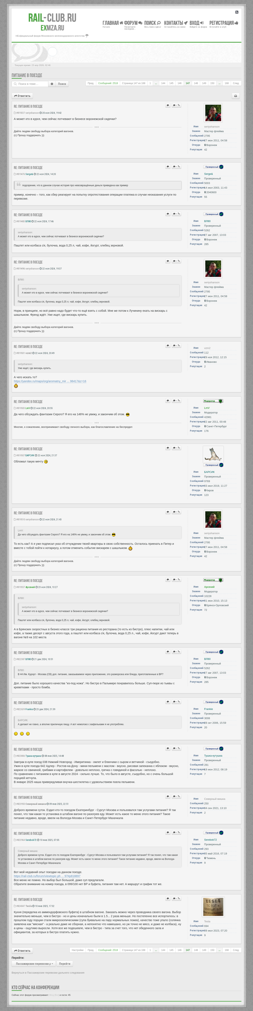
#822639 (19, 709)
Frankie (29, 709)
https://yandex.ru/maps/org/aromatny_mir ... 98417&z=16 (50, 381)
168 (227, 83)
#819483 (19, 221)
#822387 (19, 659)
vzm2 (28, 353)
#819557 (19, 587)
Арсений (30, 587)
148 (196, 83)
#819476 (19, 174)
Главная (113, 23)
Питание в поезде (27, 75)
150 (212, 83)
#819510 (19, 519)
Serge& (29, 174)
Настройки (77, 950)
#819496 (19, 268)
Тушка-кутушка (33, 755)
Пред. (91, 83)
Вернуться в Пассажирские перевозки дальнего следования (48, 972)
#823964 (19, 839)
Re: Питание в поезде (28, 106)
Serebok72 (30, 839)
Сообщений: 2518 (108, 83)
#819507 (19, 455)
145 (171, 83)
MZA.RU (52, 28)
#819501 (19, 353)
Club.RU (52, 17)
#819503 (19, 408)
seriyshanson (32, 112)
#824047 (19, 905)
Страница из (133, 83)
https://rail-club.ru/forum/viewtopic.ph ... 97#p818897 (47, 876)
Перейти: (18, 957)
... (156, 83)
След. (236, 83)
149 (204, 83)
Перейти (64, 963)
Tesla (28, 905)
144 (163, 83)
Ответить (22, 95)
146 (180, 83)
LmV (27, 408)
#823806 (19, 755)
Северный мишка (35, 803)
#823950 (19, 803)
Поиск (62, 83)
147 (188, 83)
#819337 (19, 112)
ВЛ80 (28, 221)
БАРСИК (29, 455)
